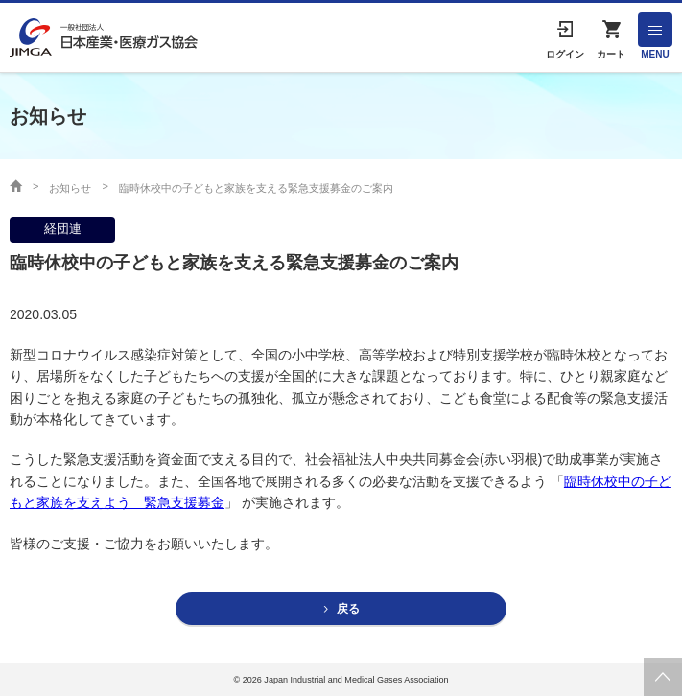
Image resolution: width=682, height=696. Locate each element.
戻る (348, 608)
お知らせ (70, 188)
